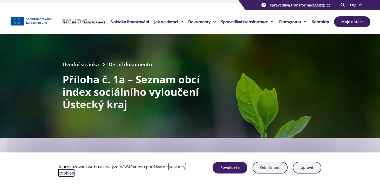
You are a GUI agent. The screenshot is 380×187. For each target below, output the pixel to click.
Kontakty (320, 22)
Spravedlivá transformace (244, 22)
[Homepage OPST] (58, 21)
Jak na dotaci (166, 22)
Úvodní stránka (81, 64)
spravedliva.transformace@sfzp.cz (295, 5)
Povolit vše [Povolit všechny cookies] (230, 167)
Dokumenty (199, 22)
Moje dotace (352, 21)
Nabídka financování (129, 22)
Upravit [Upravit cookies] (307, 167)
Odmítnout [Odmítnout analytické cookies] (270, 167)
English (356, 4)
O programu (290, 22)
